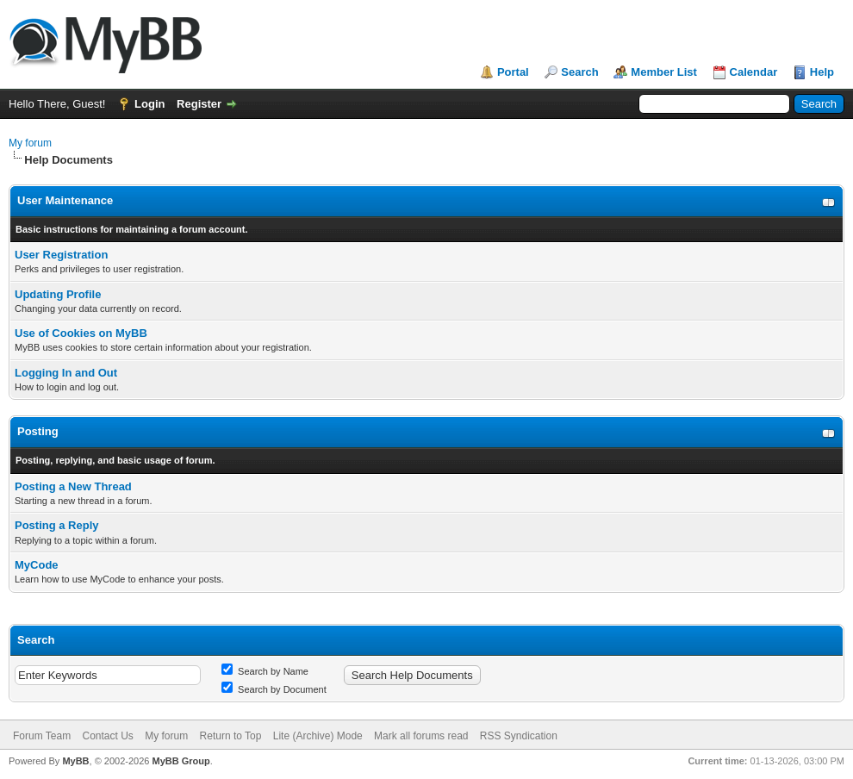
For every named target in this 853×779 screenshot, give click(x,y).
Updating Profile (58, 294)
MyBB (75, 761)
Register (199, 103)
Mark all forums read (421, 736)
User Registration (61, 254)
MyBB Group (180, 761)
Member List (664, 71)
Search (579, 71)
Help (822, 71)
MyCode (37, 564)
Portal (513, 71)
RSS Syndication (518, 736)
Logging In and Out (66, 372)
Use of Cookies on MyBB (81, 333)
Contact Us (107, 736)
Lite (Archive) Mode (318, 736)
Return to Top (231, 736)
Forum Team (42, 736)
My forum (30, 143)
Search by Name (264, 671)
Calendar (754, 71)
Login (149, 103)
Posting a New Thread (73, 486)
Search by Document (274, 689)
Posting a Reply (57, 525)
